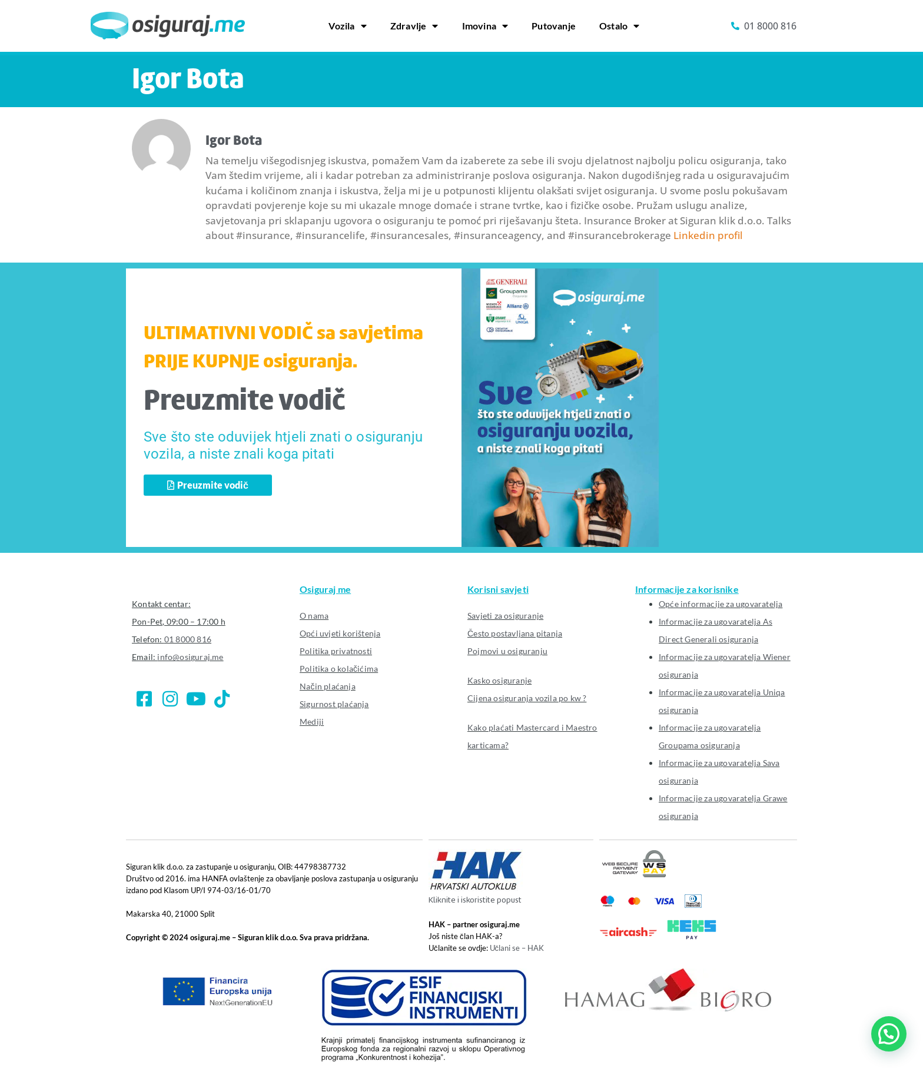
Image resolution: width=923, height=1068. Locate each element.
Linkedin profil (708, 235)
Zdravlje (414, 26)
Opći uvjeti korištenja (340, 633)
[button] (889, 1034)
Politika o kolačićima (339, 669)
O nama (314, 616)
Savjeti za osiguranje (505, 616)
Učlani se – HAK (517, 948)
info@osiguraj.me (190, 657)
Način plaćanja (328, 686)
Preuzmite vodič (245, 402)
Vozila (347, 26)
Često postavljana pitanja (514, 633)
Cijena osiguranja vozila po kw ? (526, 698)
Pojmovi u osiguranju (507, 651)
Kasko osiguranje (499, 680)
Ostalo (619, 26)
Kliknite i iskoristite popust (475, 900)
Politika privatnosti (336, 651)
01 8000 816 (187, 639)
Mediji (312, 722)
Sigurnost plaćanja (334, 704)
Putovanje (554, 25)
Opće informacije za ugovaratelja (720, 604)
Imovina (485, 26)
